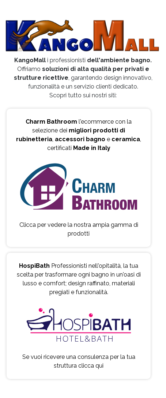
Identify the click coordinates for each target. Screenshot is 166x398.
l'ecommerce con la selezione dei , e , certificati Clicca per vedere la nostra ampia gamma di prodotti (78, 177)
